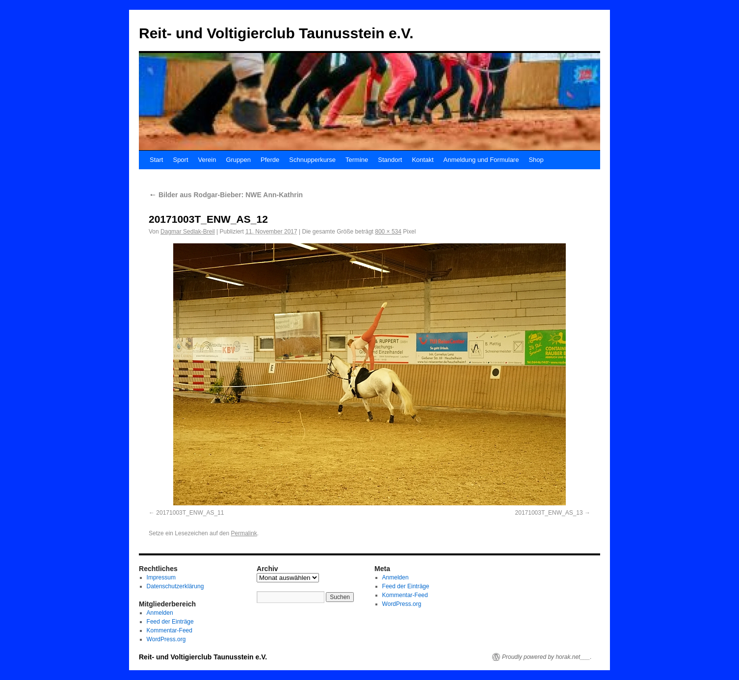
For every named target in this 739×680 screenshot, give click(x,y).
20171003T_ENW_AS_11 (190, 512)
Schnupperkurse (312, 159)
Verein (207, 159)
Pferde (270, 159)
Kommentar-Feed (169, 630)
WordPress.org (166, 639)
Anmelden (160, 612)
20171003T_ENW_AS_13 (549, 512)
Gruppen (238, 159)
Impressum (161, 577)
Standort (390, 159)
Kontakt (422, 159)
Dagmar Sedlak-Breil (187, 231)
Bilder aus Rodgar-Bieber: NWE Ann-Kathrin (226, 195)
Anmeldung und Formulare (481, 159)
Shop (535, 159)
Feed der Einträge (170, 621)
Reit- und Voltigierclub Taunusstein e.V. (276, 33)
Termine (356, 159)
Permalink (244, 533)
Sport (180, 159)
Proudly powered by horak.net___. (547, 657)
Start (156, 159)
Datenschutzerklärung (175, 586)
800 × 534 (388, 231)
